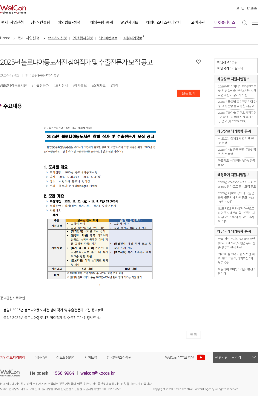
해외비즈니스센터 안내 (163, 22)
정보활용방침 (65, 357)
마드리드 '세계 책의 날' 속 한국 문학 (236, 163)
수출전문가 (41, 85)
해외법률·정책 (69, 22)
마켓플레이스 (224, 22)
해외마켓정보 (108, 38)
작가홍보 (80, 85)
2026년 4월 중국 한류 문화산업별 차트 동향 (237, 152)
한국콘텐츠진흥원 (118, 357)
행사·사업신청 (12, 22)
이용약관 (40, 357)
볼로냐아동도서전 (14, 85)
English (252, 8)
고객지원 (198, 22)
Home (5, 38)
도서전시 (61, 85)
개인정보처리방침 (12, 357)
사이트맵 (90, 357)
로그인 (240, 8)
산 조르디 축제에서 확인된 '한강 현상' (236, 141)
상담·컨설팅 (40, 22)
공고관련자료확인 (12, 297)
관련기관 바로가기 (228, 357)
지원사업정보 (132, 38)
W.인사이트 (129, 22)
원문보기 (188, 93)
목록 (193, 334)
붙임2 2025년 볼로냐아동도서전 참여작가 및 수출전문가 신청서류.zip (51, 318)
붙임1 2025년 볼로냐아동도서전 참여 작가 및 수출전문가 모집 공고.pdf (53, 310)
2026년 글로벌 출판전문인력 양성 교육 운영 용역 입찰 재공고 (237, 104)
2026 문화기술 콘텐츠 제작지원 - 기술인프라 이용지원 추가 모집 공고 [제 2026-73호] (237, 117)
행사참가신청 (57, 38)
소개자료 (99, 85)
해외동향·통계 (101, 22)
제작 (115, 85)
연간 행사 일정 (83, 38)
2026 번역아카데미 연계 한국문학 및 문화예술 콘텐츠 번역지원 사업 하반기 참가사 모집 (237, 91)
